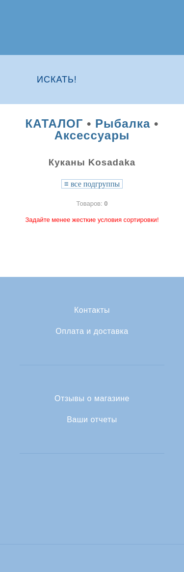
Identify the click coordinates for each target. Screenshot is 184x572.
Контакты (92, 310)
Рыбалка (122, 123)
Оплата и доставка (91, 331)
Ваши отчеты (92, 420)
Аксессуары (92, 135)
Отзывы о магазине (92, 399)
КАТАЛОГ (54, 123)
